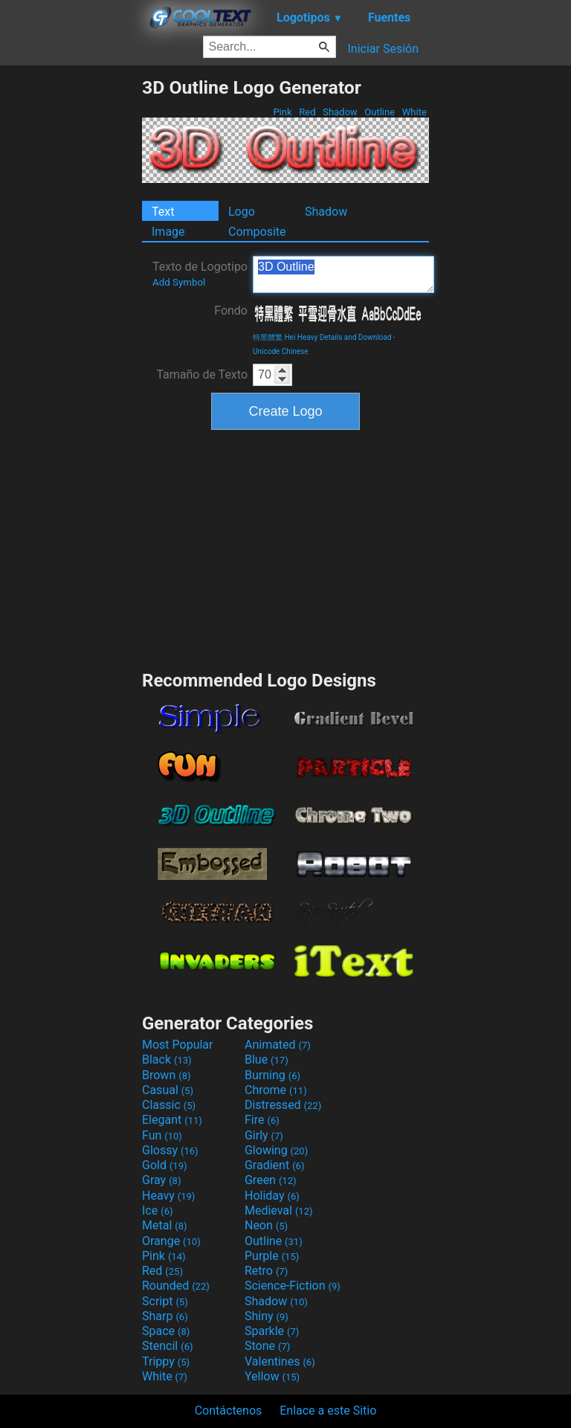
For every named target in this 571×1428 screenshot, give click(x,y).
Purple (272, 1256)
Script (165, 1301)
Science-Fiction (293, 1286)
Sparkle (272, 1331)
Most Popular (177, 1045)
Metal (164, 1225)
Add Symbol (178, 282)
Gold (164, 1165)
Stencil (167, 1346)
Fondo (231, 310)
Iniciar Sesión (383, 49)
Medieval (279, 1210)
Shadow (340, 112)
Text (163, 212)
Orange (171, 1241)
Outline (379, 112)
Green (271, 1180)
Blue (266, 1059)
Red (307, 112)
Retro (266, 1271)
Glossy (170, 1150)
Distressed (283, 1105)
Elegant (172, 1120)
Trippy (166, 1361)
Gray (161, 1180)
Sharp (165, 1316)
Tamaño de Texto (202, 374)
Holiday (272, 1196)
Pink (282, 112)
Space (166, 1331)
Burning (272, 1075)
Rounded (176, 1286)
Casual (167, 1090)
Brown (166, 1075)
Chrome (276, 1090)
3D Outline (343, 274)
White (414, 112)
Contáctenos (228, 1410)
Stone (267, 1346)
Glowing (276, 1150)
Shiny (266, 1316)
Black (167, 1059)
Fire (262, 1120)
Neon (266, 1225)
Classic (169, 1105)
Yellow (272, 1376)
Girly (264, 1135)
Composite (257, 232)
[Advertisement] (70, 300)
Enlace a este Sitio (328, 1410)
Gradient (274, 1165)
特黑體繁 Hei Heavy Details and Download (322, 337)
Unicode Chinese (281, 351)
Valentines (280, 1361)
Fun (162, 1135)
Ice (157, 1210)
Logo (241, 212)
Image (168, 232)
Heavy (168, 1196)
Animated (278, 1045)
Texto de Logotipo (200, 274)
